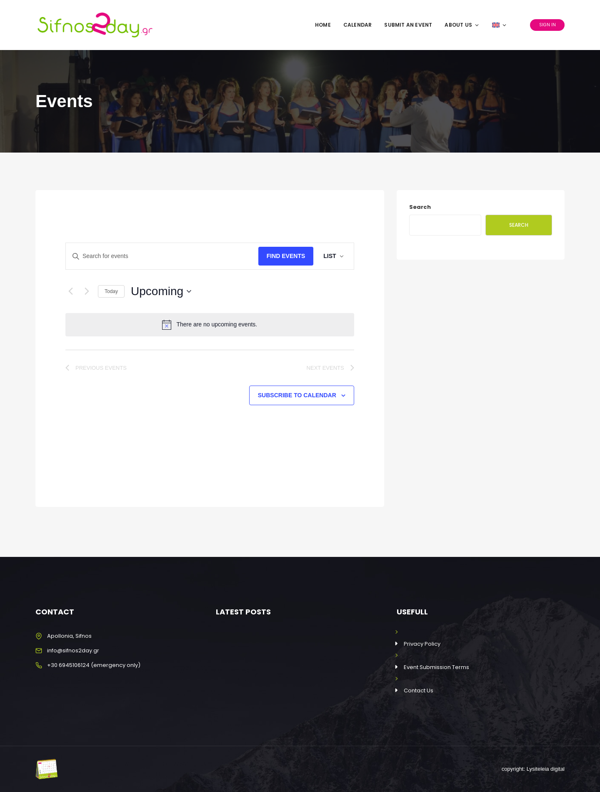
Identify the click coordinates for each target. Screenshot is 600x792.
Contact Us (418, 690)
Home (323, 24)
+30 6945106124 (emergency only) (93, 665)
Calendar (357, 24)
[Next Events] (87, 291)
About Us (462, 24)
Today (111, 291)
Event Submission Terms (436, 667)
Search (420, 207)
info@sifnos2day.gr (73, 650)
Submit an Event (408, 24)
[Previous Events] (70, 291)
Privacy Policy (422, 644)
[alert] (209, 324)
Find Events (286, 256)
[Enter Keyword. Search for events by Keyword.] (162, 256)
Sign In (547, 25)
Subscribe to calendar (297, 395)
